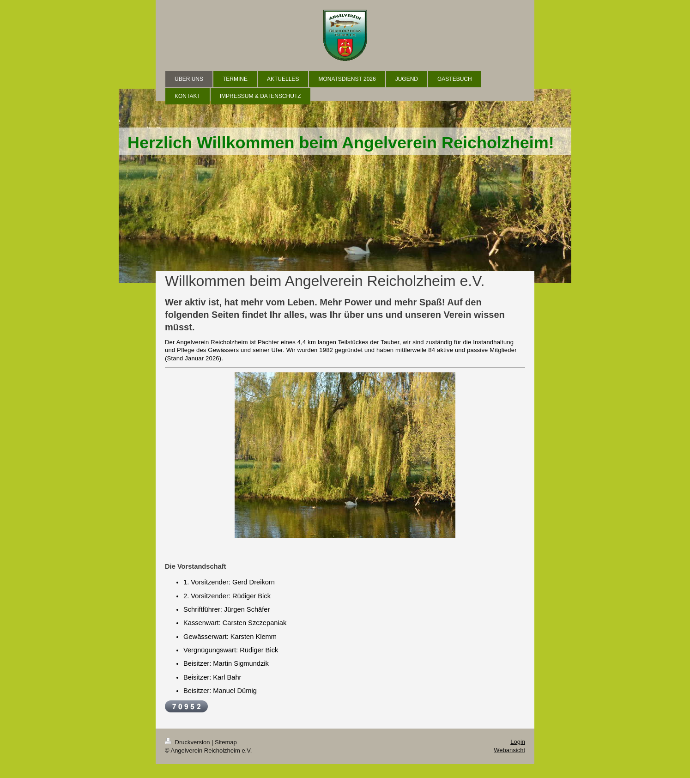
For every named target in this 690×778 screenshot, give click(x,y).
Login (517, 741)
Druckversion (188, 742)
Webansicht (509, 750)
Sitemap (226, 742)
